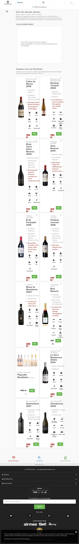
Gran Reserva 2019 (54, 148)
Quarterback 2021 (32, 404)
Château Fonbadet (29, 216)
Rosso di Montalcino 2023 (32, 289)
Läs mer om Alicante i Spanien (25, 24)
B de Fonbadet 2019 (31, 222)
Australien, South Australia (34, 411)
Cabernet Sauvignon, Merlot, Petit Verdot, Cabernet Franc (57, 238)
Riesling (55, 97)
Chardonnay (56, 415)
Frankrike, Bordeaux (31, 230)
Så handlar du (39, 464)
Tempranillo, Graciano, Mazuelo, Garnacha (32, 164)
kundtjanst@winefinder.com (45, 469)
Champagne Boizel (54, 285)
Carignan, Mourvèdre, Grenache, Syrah (34, 97)
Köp (34, 134)
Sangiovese (32, 299)
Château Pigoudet (23, 372)
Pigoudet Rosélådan (25, 376)
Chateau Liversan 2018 (54, 222)
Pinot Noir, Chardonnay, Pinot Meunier (57, 302)
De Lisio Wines (31, 401)
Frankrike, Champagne (56, 296)
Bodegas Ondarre (53, 142)
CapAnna (29, 285)
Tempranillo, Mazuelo (56, 158)
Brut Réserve (54, 289)
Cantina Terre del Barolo (55, 351)
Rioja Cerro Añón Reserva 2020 (30, 149)
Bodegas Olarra (31, 142)
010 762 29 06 (29, 469)
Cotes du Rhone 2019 (30, 84)
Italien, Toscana (33, 296)
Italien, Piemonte (58, 366)
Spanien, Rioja (33, 158)
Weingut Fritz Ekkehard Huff (55, 80)
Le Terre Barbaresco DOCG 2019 (56, 359)
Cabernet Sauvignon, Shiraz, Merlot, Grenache (34, 417)
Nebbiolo (55, 369)
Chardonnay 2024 (56, 404)
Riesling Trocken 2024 (54, 85)
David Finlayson (56, 401)
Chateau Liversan (53, 216)
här (65, 535)
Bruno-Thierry (31, 79)
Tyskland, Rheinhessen (57, 93)
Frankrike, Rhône (31, 91)
